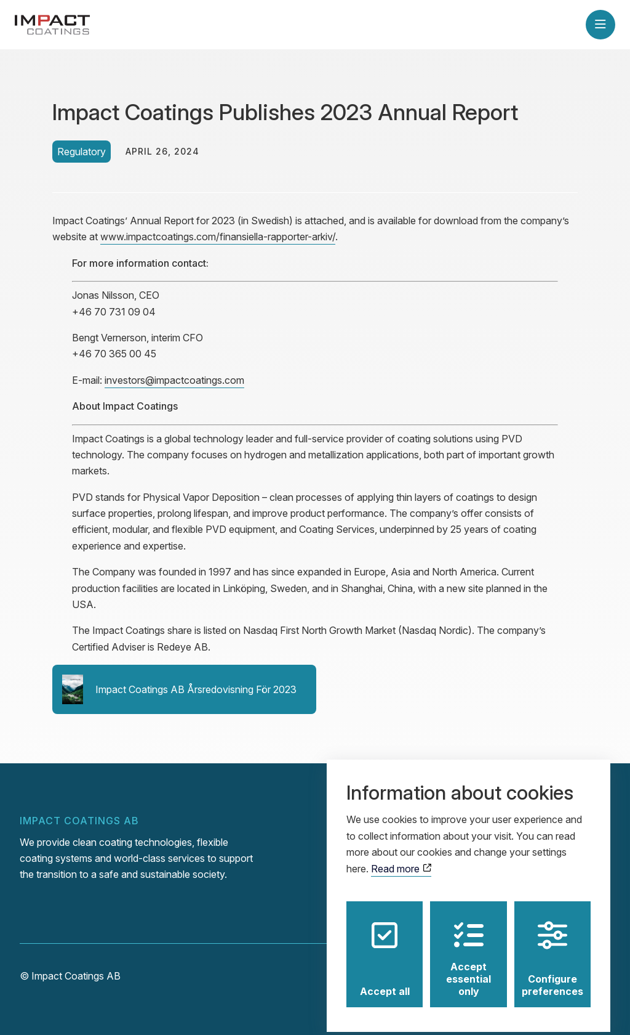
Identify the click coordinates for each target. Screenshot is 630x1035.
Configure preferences (552, 950)
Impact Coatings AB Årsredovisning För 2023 (179, 689)
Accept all (385, 950)
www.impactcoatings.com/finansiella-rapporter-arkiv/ (217, 236)
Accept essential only (468, 950)
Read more (401, 860)
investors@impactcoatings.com (174, 380)
